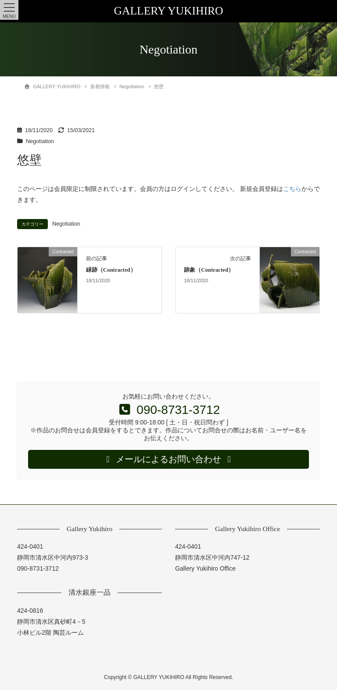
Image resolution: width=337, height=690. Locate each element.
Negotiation (40, 141)
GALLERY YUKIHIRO (168, 10)
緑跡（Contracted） (111, 270)
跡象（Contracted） (209, 270)
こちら (292, 188)
